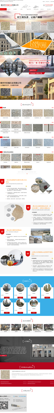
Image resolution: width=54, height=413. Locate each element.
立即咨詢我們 (8, 186)
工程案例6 (47, 293)
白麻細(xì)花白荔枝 (27, 132)
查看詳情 (7, 297)
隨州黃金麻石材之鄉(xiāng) (31, 383)
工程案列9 (6, 293)
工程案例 (21, 9)
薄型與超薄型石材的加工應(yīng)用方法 (6, 383)
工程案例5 (6, 308)
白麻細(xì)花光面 (5, 132)
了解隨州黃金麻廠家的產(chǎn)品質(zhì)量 (18, 371)
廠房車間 (5, 331)
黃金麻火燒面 (16, 129)
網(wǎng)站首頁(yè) (2, 9)
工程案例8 (20, 293)
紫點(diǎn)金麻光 (27, 162)
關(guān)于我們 (29, 9)
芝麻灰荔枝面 (27, 147)
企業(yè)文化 (42, 9)
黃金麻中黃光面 (16, 117)
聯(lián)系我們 (52, 1)
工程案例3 (33, 308)
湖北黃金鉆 (5, 162)
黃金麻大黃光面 (5, 117)
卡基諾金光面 (48, 162)
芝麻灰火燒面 (16, 147)
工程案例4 (20, 308)
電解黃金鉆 (16, 162)
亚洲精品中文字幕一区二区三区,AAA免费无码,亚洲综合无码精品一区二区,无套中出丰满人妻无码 (11, 0)
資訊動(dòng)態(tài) (36, 9)
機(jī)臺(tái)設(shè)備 (27, 331)
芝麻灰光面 (5, 147)
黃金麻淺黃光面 (27, 117)
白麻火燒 (37, 132)
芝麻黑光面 (48, 147)
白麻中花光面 (16, 132)
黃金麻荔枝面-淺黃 (5, 129)
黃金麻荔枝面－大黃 (38, 117)
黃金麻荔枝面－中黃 (48, 117)
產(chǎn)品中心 (48, 1)
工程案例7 (33, 293)
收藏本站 (44, 1)
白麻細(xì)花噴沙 (48, 132)
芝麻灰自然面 (38, 147)
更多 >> (53, 107)
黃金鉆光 (37, 162)
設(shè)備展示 (15, 9)
